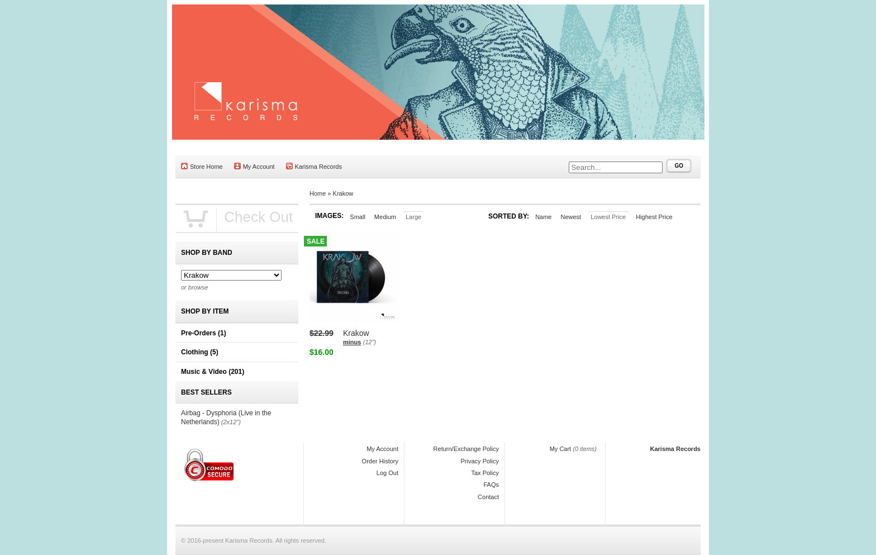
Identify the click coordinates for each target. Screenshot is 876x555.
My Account (254, 166)
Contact (488, 497)
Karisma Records (314, 166)
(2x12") (231, 422)
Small (357, 217)
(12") (369, 342)
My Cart (561, 448)
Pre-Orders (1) (203, 333)
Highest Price (654, 217)
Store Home (202, 166)
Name (543, 217)
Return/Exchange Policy (466, 448)
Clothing (199, 352)
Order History (380, 461)
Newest (570, 217)
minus (352, 342)
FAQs (491, 484)
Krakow (343, 193)
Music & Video (212, 372)
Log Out (387, 472)
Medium (385, 217)
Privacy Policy (480, 461)
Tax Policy (485, 472)
